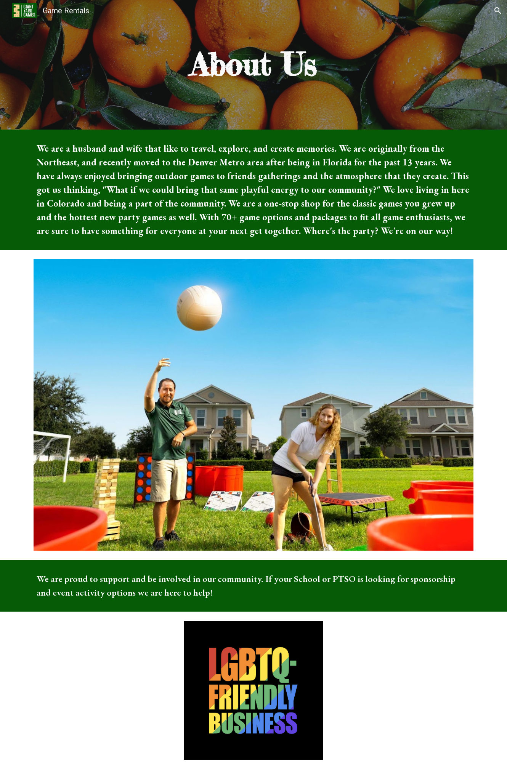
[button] (498, 11)
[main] (253, 65)
